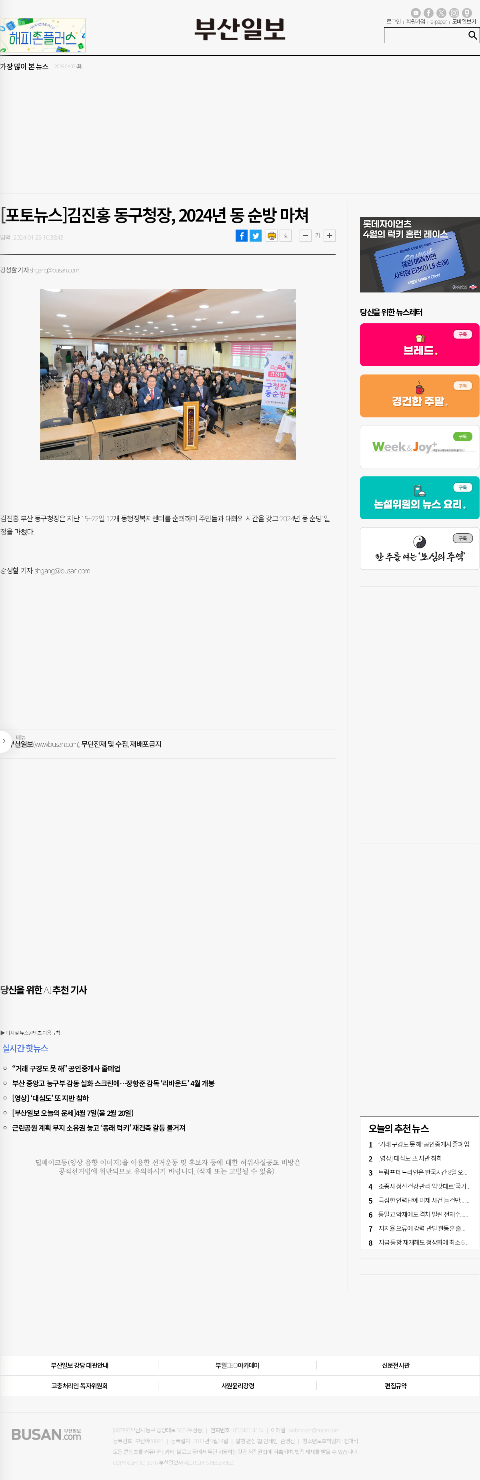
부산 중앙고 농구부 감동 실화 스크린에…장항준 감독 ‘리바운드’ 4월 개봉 (113, 1083)
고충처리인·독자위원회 (79, 1385)
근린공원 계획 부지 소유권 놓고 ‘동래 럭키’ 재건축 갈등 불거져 (98, 1127)
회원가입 (415, 21)
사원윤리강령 (237, 1385)
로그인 (393, 21)
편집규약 (396, 1385)
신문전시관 (396, 1365)
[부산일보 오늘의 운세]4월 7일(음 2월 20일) (72, 1112)
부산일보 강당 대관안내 (79, 1365)
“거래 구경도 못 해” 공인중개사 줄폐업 (66, 1068)
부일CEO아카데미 (238, 1365)
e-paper (438, 21)
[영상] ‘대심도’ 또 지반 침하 (50, 1098)
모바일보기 (464, 21)
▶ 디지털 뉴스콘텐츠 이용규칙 (30, 1032)
